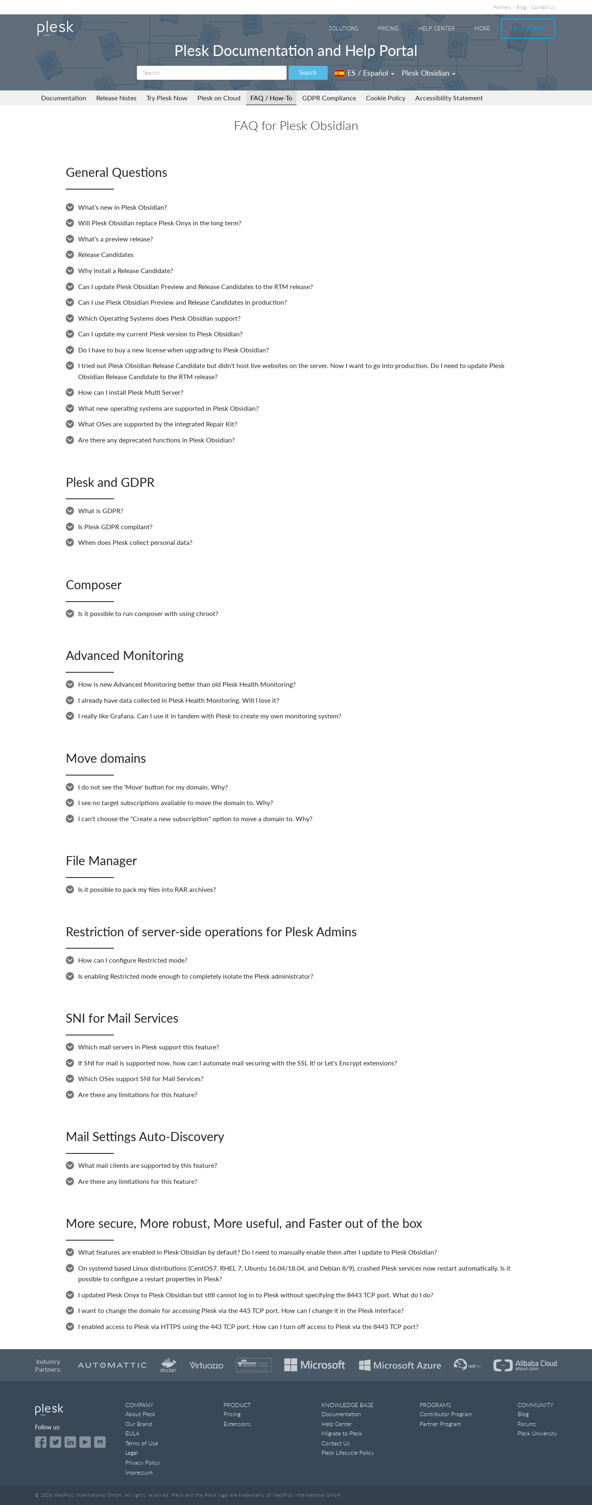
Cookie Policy (385, 98)
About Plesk (140, 1413)
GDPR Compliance (329, 98)
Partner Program (440, 1423)
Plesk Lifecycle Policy (347, 1452)
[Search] (212, 73)
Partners (502, 7)
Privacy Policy (142, 1462)
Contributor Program (446, 1413)
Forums (527, 1423)
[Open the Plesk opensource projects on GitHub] (100, 1442)
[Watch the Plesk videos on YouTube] (85, 1442)
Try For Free (528, 28)
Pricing (388, 28)
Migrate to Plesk (341, 1433)
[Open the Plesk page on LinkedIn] (70, 1442)
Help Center (437, 28)
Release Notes (116, 98)
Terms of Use (141, 1443)
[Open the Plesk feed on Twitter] (55, 1442)
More (482, 28)
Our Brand (138, 1423)
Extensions (237, 1423)
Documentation (63, 98)
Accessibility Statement (449, 98)
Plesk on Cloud (218, 98)
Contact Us (335, 1443)
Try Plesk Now (166, 98)
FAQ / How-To (271, 98)
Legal (131, 1452)
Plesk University (537, 1433)
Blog (521, 7)
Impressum (139, 1472)
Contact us (543, 7)
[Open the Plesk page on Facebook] (40, 1442)
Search (308, 72)
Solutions (343, 28)
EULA (132, 1433)
